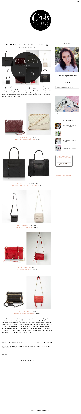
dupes (20, 347)
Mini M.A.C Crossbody (24, 267)
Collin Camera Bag (21, 226)
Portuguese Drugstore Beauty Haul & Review (69, 126)
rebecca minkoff (7, 348)
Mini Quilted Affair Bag (24, 138)
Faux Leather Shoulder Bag (24, 228)
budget (9, 347)
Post (43, 347)
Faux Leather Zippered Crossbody (24, 313)
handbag (32, 347)
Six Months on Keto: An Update (69, 141)
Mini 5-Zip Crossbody (24, 312)
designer (14, 347)
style (14, 348)
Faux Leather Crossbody (24, 269)
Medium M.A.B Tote (21, 184)
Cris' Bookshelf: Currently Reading (64, 157)
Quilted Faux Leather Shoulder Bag (24, 140)
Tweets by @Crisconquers (63, 175)
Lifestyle (38, 347)
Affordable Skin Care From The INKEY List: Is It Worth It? (67, 114)
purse (47, 347)
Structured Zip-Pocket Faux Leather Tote (24, 185)
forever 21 (26, 347)
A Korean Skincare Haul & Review (70, 133)
